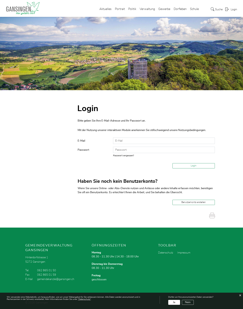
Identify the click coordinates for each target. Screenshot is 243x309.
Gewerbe (164, 9)
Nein (188, 302)
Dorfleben (180, 9)
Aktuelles (105, 9)
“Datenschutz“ (84, 299)
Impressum (183, 252)
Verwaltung (147, 9)
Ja (174, 302)
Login (234, 9)
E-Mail (81, 140)
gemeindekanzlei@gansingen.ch (55, 279)
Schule (194, 9)
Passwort (83, 150)
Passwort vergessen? (123, 156)
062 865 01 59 (46, 274)
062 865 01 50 (46, 270)
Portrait (120, 9)
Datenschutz (165, 252)
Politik (132, 9)
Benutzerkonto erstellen (193, 202)
